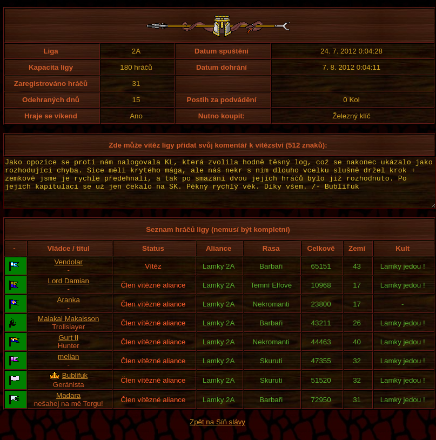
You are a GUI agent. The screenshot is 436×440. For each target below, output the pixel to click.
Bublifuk (75, 385)
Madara (68, 405)
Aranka (68, 309)
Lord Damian (68, 290)
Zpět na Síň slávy (217, 432)
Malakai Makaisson (68, 328)
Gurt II (68, 347)
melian (68, 366)
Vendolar (68, 272)
